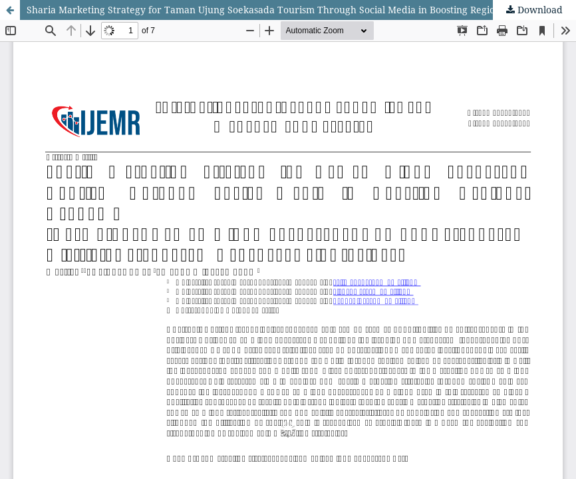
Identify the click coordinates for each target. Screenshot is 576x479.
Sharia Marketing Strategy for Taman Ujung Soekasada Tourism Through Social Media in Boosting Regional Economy (290, 9)
